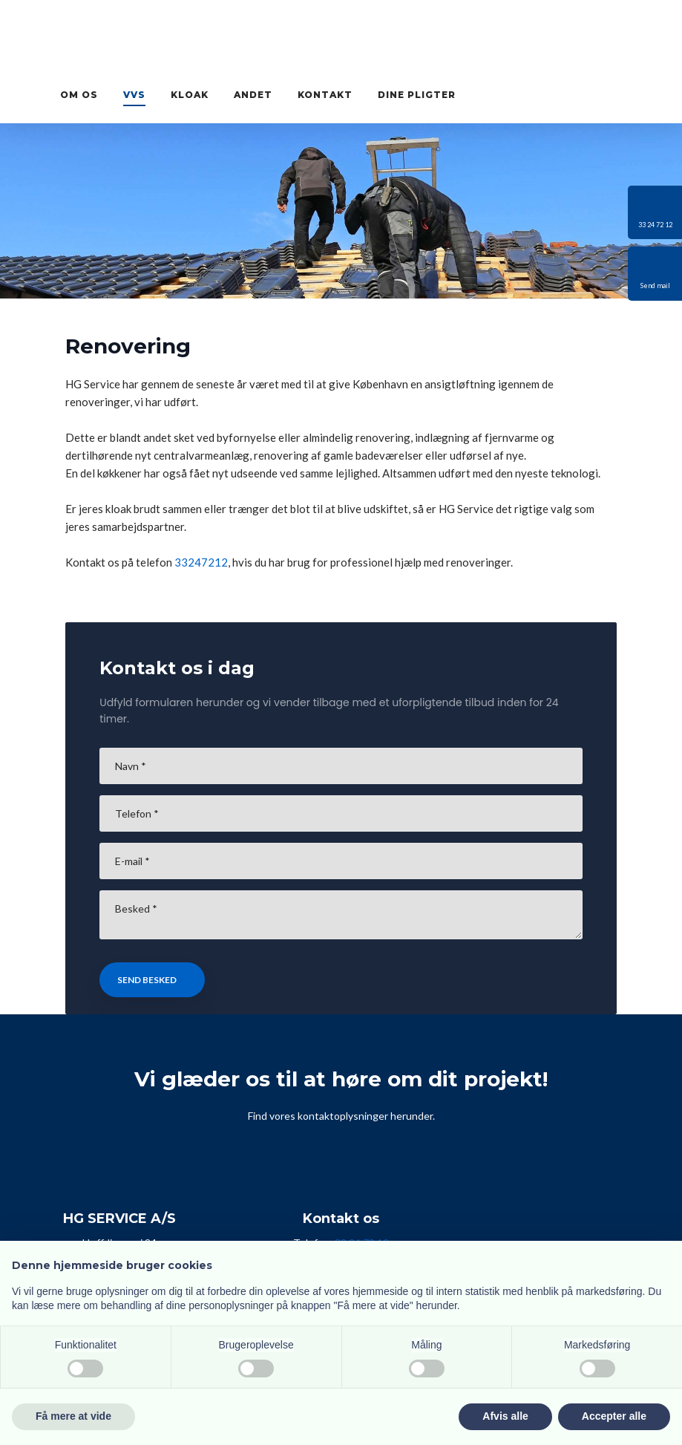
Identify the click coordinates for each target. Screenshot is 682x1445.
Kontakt (325, 94)
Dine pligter (417, 94)
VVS (134, 94)
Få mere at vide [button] (73, 1416)
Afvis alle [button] (505, 1416)
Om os (79, 94)
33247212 (201, 562)
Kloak (190, 94)
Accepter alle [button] (614, 1416)
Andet (253, 94)
